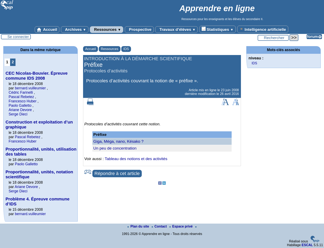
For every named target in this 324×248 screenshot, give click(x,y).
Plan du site (138, 226)
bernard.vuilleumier (30, 88)
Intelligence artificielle (262, 29)
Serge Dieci (18, 114)
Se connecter (18, 37)
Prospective (139, 29)
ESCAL (307, 245)
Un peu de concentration (115, 148)
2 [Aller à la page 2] (13, 62)
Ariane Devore (20, 110)
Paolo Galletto (20, 105)
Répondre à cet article (117, 173)
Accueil (47, 29)
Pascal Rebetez (21, 97)
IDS (126, 49)
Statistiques (217, 29)
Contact (160, 226)
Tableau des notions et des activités (136, 159)
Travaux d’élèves (176, 29)
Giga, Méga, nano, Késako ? (118, 141)
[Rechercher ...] (273, 38)
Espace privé (181, 226)
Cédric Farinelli (21, 92)
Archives (74, 29)
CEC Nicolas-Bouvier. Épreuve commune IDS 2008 (37, 75)
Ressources (106, 29)
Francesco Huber (23, 101)
